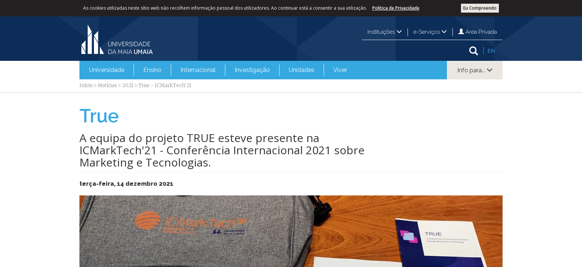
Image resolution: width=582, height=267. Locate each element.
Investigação (252, 69)
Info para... (475, 70)
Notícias (107, 85)
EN (491, 50)
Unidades (301, 69)
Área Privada (477, 32)
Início (86, 85)
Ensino (152, 69)
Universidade (106, 69)
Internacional (198, 69)
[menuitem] (107, 70)
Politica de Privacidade (395, 8)
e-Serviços (430, 32)
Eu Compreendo (480, 8)
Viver (340, 69)
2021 (127, 85)
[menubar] (218, 70)
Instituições (384, 32)
